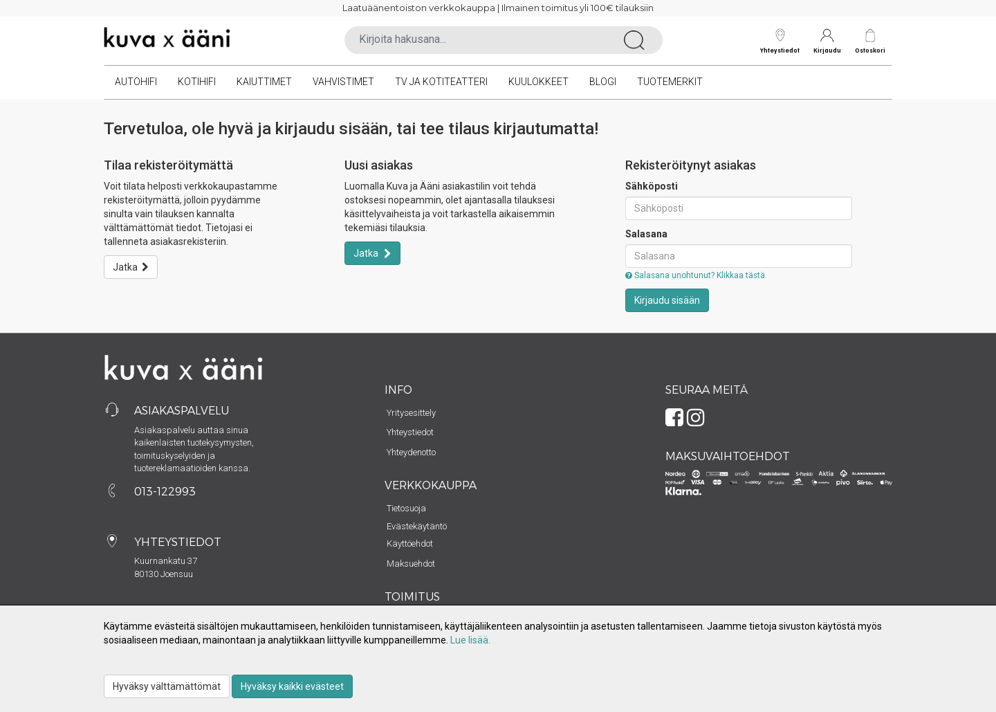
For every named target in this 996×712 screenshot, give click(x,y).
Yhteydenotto (411, 452)
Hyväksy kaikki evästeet (292, 686)
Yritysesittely (411, 413)
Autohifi (136, 81)
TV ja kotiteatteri (441, 81)
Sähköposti (651, 186)
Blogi (602, 81)
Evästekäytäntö (417, 526)
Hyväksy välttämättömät (167, 686)
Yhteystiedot (780, 41)
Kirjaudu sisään (667, 300)
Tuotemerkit (670, 81)
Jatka (131, 267)
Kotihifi (197, 81)
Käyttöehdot (410, 543)
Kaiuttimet (264, 81)
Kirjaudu (827, 41)
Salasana (646, 233)
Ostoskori (870, 50)
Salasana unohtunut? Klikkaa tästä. (696, 275)
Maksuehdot (411, 563)
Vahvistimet (343, 81)
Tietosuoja (406, 508)
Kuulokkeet (538, 81)
